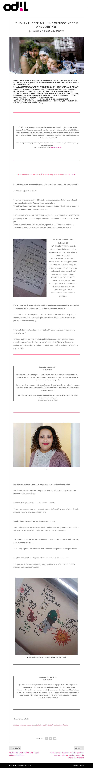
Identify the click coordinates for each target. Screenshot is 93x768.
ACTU (42, 31)
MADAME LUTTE (57, 31)
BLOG (48, 31)
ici (73, 174)
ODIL (15, 765)
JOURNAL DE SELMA (55, 147)
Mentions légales (78, 765)
